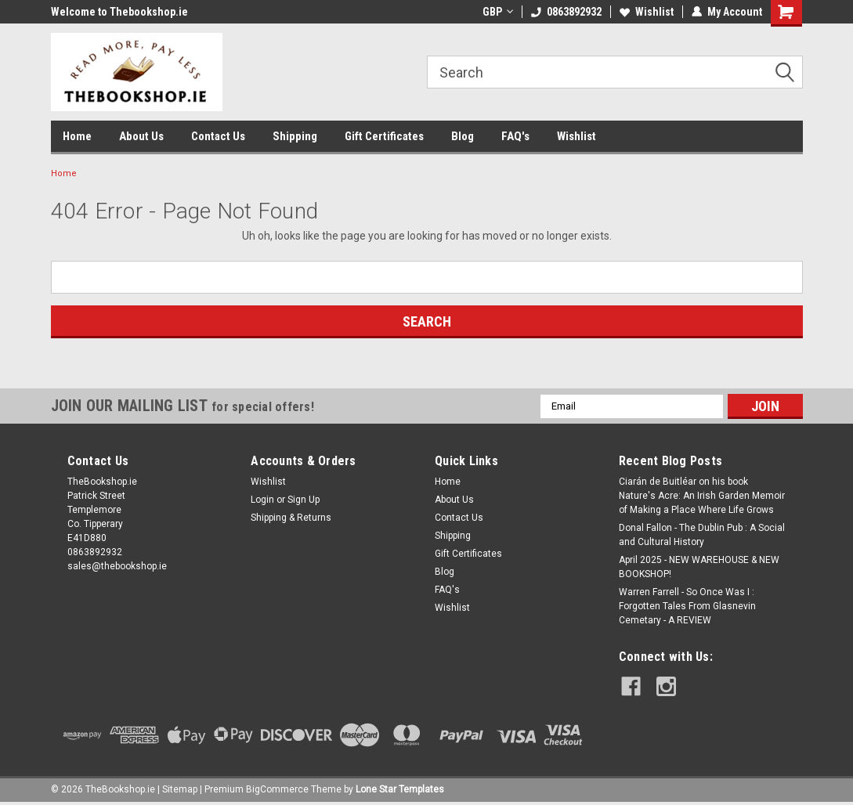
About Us (141, 136)
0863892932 (566, 11)
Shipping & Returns (291, 517)
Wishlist (647, 11)
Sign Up (303, 499)
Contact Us (218, 136)
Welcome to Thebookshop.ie (119, 11)
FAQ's (515, 136)
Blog (462, 136)
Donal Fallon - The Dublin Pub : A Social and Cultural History (702, 534)
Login (262, 499)
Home (77, 136)
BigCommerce (277, 789)
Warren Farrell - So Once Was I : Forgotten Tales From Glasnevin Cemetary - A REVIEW (687, 606)
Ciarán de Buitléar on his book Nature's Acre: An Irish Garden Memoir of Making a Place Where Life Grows (702, 495)
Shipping (295, 136)
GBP (498, 11)
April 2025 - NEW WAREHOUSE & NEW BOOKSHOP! (699, 566)
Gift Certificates (384, 136)
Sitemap (179, 789)
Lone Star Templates (400, 789)
